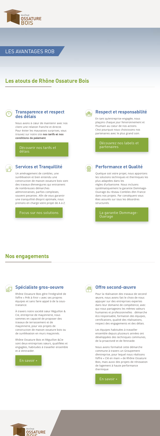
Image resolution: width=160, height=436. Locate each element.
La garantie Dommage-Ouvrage (118, 214)
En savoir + (28, 360)
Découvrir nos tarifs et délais (37, 149)
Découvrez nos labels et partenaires (119, 145)
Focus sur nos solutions (39, 212)
